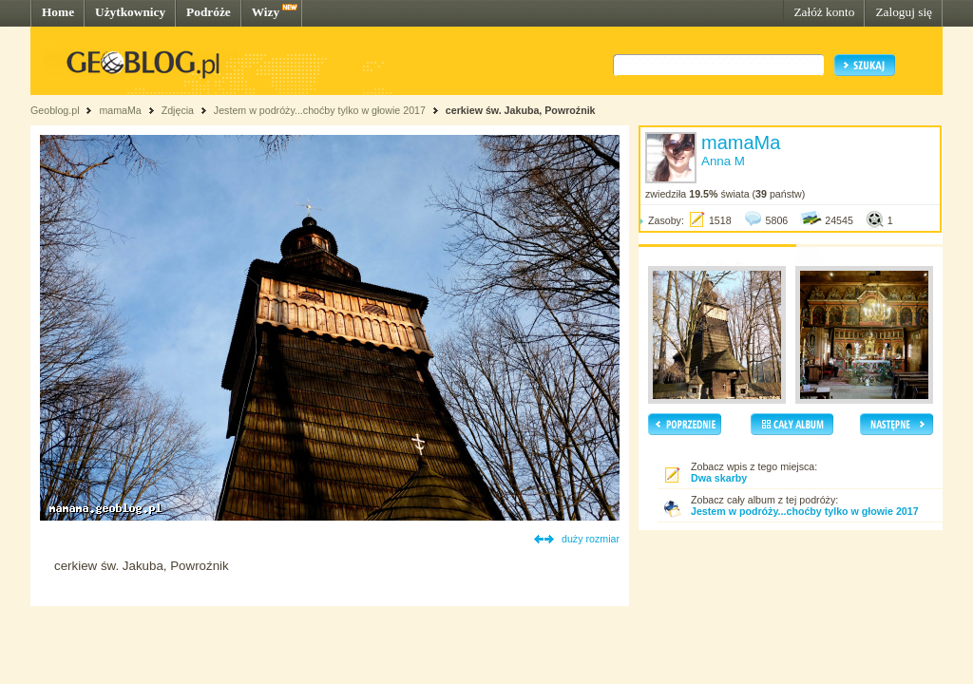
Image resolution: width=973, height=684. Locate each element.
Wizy (265, 12)
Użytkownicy (130, 12)
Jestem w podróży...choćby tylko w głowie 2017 (320, 110)
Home (58, 12)
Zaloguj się (903, 12)
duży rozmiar (591, 538)
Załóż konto (823, 12)
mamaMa (120, 110)
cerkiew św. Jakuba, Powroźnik (521, 110)
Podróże (208, 12)
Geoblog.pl (55, 110)
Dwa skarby (719, 478)
